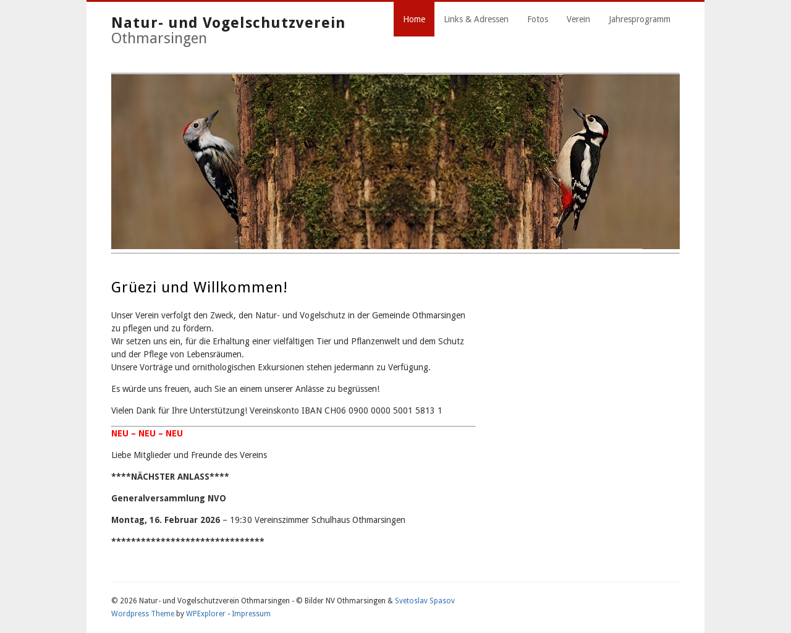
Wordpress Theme (142, 614)
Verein (578, 19)
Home (414, 19)
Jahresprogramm (639, 19)
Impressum (251, 614)
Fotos (537, 19)
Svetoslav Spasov (425, 601)
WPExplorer (206, 614)
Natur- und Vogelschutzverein (228, 23)
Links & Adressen (476, 19)
